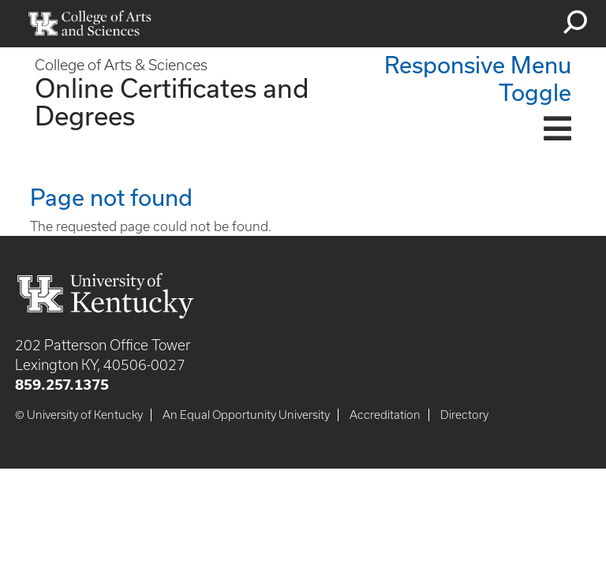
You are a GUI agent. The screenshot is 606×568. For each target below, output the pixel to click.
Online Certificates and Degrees (172, 101)
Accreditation (385, 415)
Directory (464, 415)
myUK (512, 23)
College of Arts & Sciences (121, 65)
